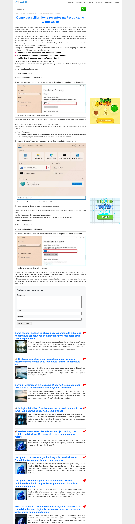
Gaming (79, 2)
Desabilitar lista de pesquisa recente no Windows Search (39, 52)
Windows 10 (51, 43)
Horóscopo (108, 2)
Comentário (21, 295)
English (90, 2)
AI (84, 2)
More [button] (117, 2)
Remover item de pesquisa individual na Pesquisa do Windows (41, 55)
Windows (71, 2)
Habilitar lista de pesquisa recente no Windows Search (38, 58)
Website (20, 316)
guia (20, 48)
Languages (99, 2)
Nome (19, 311)
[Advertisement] (104, 64)
